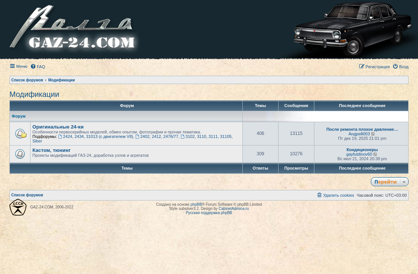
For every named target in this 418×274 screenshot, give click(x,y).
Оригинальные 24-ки (58, 127)
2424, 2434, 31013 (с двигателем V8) (95, 136)
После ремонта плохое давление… (362, 129)
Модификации (34, 94)
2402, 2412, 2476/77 (156, 136)
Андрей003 (359, 134)
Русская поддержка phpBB (209, 213)
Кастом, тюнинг (51, 150)
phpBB (196, 204)
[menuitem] (37, 66)
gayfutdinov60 (359, 154)
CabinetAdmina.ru (234, 209)
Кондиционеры (362, 149)
